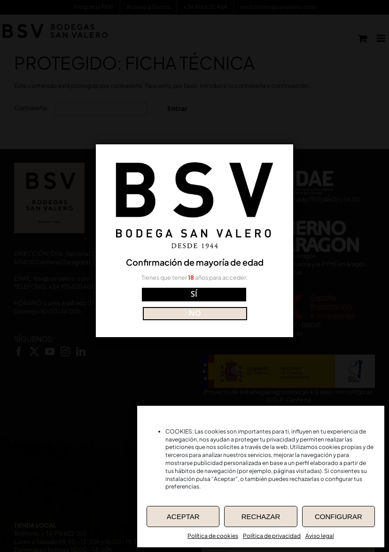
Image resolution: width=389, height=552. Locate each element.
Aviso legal (319, 535)
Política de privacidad (272, 535)
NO (236, 303)
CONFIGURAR (338, 516)
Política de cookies (212, 535)
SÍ (152, 303)
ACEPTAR (183, 516)
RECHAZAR (260, 516)
